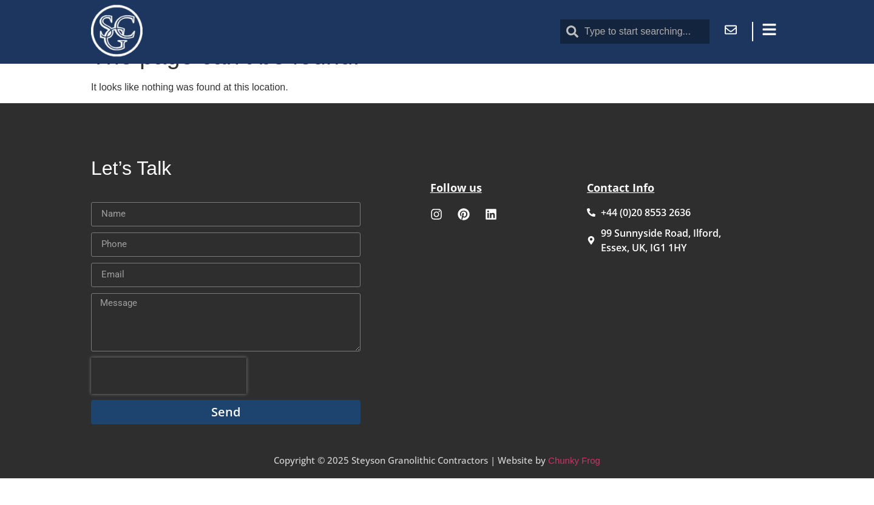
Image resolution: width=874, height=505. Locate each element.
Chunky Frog (574, 487)
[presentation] (168, 402)
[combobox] (635, 31)
